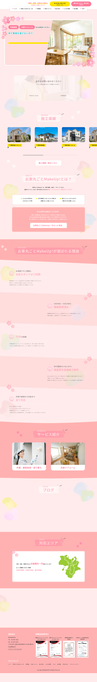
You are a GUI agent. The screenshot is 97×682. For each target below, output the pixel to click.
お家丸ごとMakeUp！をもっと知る (47, 234)
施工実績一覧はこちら (47, 172)
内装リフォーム (48, 11)
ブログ (83, 11)
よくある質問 (67, 11)
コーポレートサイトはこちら (15, 658)
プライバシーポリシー (74, 673)
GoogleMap (12, 655)
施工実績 (76, 11)
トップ (15, 11)
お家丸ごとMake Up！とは (27, 11)
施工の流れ (57, 11)
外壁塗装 (39, 11)
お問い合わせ (65, 673)
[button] (24, 162)
